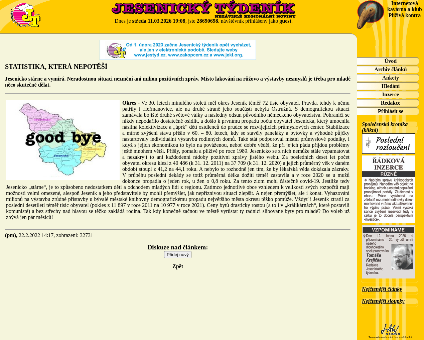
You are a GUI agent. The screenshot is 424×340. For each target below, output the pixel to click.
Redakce (391, 103)
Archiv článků (390, 69)
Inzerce (390, 94)
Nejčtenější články (382, 289)
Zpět (177, 266)
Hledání (391, 86)
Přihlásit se (390, 111)
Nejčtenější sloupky (383, 301)
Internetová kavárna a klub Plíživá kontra (404, 9)
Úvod (391, 61)
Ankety (390, 78)
